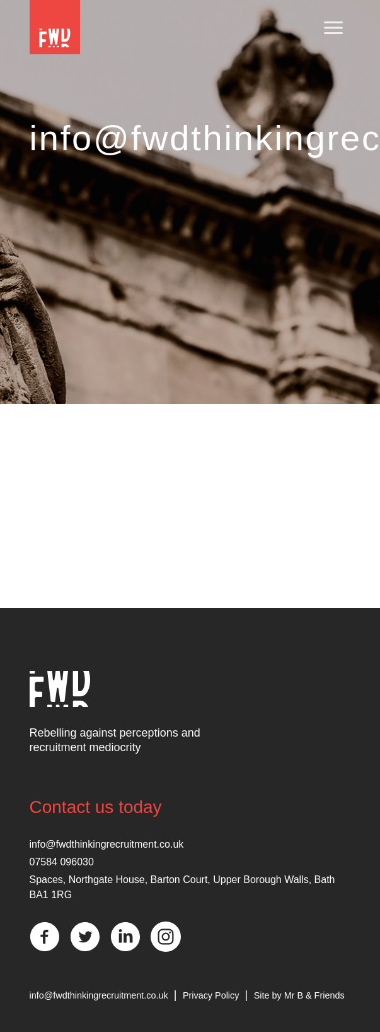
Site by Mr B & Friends (299, 995)
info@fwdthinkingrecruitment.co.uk (107, 844)
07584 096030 (62, 862)
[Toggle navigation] (333, 28)
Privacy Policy (211, 995)
